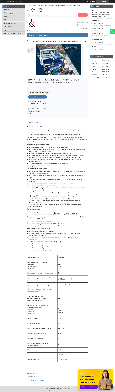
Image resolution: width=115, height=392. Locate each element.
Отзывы (6, 20)
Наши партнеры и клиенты (12, 33)
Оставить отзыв (83, 25)
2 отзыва (92, 1)
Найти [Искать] (83, 15)
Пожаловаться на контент (63, 390)
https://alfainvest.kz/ (97, 42)
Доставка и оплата (10, 23)
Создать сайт (10, 1)
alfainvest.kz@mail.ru (98, 49)
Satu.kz (67, 388)
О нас (5, 16)
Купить (37, 97)
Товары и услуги (9, 13)
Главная (6, 10)
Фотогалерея (8, 26)
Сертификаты (8, 30)
